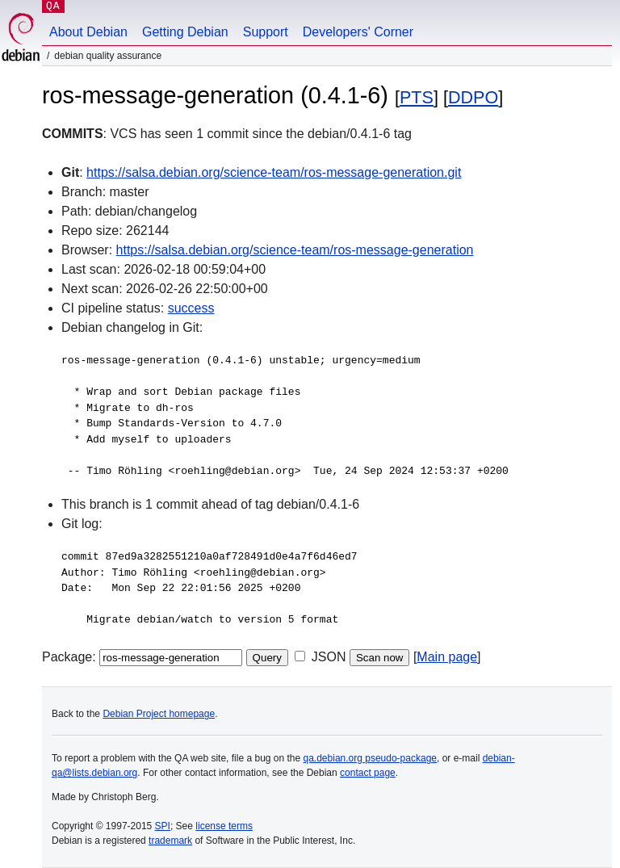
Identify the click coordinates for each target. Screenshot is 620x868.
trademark (170, 840)
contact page (368, 772)
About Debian (88, 32)
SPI (162, 826)
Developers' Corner (358, 32)
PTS (417, 97)
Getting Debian (185, 32)
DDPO (473, 97)
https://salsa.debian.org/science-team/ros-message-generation (295, 250)
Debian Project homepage (159, 713)
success (191, 308)
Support (265, 32)
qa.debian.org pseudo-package (370, 758)
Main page (447, 657)
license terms (224, 826)
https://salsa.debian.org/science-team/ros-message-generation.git (273, 172)
